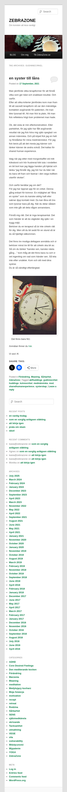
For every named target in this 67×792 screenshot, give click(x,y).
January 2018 (16, 592)
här (30, 346)
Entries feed (15, 773)
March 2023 (15, 502)
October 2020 (16, 543)
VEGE (12, 733)
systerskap (41, 386)
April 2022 (14, 513)
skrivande (14, 722)
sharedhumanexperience (21, 386)
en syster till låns (24, 78)
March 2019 (15, 562)
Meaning (35, 377)
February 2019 (17, 566)
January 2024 (16, 487)
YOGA (12, 752)
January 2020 (16, 547)
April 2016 (14, 649)
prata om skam (17, 427)
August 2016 (16, 637)
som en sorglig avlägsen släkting (27, 419)
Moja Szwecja (16, 692)
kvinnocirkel (26, 383)
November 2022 (17, 506)
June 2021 (14, 524)
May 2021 (14, 528)
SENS (12, 714)
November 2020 (17, 539)
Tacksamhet (15, 726)
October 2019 (16, 555)
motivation (15, 695)
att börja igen (16, 423)
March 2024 (15, 479)
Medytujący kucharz (20, 688)
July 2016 (14, 641)
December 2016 (17, 622)
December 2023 (17, 490)
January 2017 (16, 618)
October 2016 (16, 630)
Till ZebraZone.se (42, 55)
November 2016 (17, 626)
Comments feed (18, 776)
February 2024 (17, 483)
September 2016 (18, 633)
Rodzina (13, 707)
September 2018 (18, 577)
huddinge (14, 383)
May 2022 (14, 509)
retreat (12, 703)
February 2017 (17, 615)
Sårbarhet (46, 377)
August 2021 (16, 521)
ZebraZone (14, 380)
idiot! (12, 430)
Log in (12, 769)
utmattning (15, 729)
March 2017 (15, 611)
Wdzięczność (16, 744)
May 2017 (14, 603)
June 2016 (14, 645)
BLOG (13, 55)
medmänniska (41, 383)
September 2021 (18, 517)
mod (51, 383)
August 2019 (16, 558)
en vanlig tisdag (18, 415)
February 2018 (17, 588)
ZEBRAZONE (22, 20)
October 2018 (16, 573)
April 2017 (14, 607)
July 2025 (14, 475)
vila (11, 737)
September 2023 (18, 494)
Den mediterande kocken (23, 669)
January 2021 (16, 536)
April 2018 (14, 585)
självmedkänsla (17, 718)
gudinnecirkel (50, 380)
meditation (15, 684)
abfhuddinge (35, 380)
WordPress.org (17, 780)
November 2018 (17, 569)
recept (12, 699)
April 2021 (14, 532)
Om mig (25, 55)
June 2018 (14, 581)
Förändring (24, 377)
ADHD (12, 662)
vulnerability (16, 741)
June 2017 (14, 600)
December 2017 (17, 596)
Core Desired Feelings (21, 665)
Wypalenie (15, 748)
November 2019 (17, 551)
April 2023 (14, 498)
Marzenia (14, 677)
